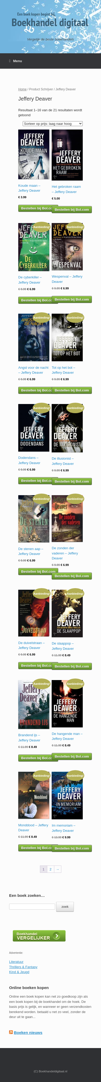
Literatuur (16, 962)
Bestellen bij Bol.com (38, 208)
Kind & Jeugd (19, 972)
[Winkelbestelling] (53, 123)
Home (22, 89)
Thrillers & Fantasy (23, 967)
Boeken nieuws (28, 1032)
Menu (15, 61)
